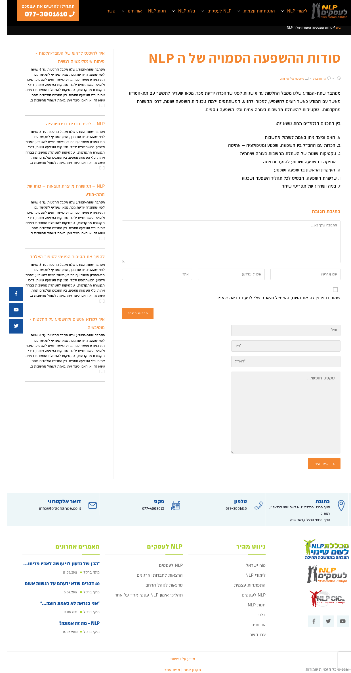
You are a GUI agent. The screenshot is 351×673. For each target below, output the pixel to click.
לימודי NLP (290, 11)
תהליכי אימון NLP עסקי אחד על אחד (142, 591)
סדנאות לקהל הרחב (157, 581)
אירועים (277, 78)
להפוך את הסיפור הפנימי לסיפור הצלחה (60, 257)
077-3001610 (229, 504)
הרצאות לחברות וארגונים (153, 571)
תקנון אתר (185, 666)
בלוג (254, 611)
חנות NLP (150, 11)
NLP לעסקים (212, 11)
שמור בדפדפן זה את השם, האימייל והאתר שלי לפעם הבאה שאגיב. (270, 298)
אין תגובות (312, 78)
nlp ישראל (248, 561)
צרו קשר (250, 631)
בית (331, 27)
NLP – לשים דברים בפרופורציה (68, 124)
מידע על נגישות (175, 655)
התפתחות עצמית (252, 11)
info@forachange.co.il (53, 504)
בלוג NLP (179, 11)
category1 (290, 78)
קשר (104, 11)
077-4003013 (146, 504)
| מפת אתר (166, 666)
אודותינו (128, 11)
